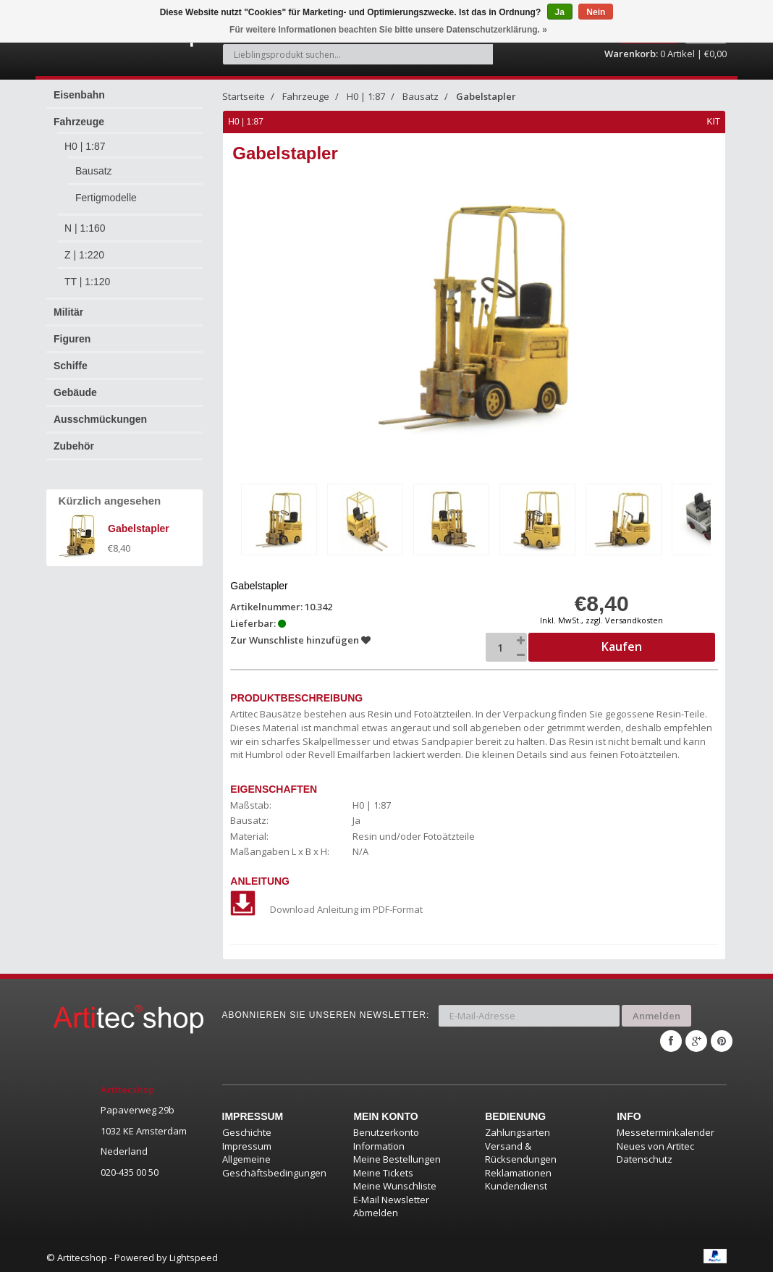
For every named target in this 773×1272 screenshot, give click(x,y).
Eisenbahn (79, 95)
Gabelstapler (486, 96)
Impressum (246, 1143)
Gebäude (75, 392)
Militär (68, 312)
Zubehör (74, 446)
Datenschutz (644, 1157)
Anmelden (656, 1014)
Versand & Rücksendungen (521, 1150)
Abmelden (375, 1211)
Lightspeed (193, 1256)
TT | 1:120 (87, 281)
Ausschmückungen (100, 419)
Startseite (243, 96)
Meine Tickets (383, 1170)
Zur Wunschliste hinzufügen (301, 639)
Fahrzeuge (79, 121)
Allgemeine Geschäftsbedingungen (274, 1164)
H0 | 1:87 (85, 146)
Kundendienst (516, 1184)
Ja (560, 12)
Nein (595, 12)
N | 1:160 (85, 228)
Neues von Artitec (655, 1143)
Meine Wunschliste (394, 1184)
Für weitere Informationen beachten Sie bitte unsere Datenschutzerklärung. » (388, 30)
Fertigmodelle (106, 197)
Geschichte (246, 1130)
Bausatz (93, 171)
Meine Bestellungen (397, 1157)
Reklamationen (518, 1170)
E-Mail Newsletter (391, 1198)
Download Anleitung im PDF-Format (327, 909)
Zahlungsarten (517, 1130)
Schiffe (71, 365)
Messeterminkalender (665, 1130)
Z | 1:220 (84, 255)
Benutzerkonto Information (386, 1137)
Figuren (72, 339)
